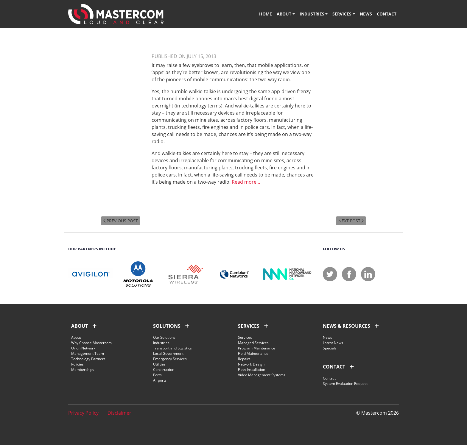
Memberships (82, 369)
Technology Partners (88, 358)
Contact (386, 14)
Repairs (244, 358)
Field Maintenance (253, 353)
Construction (163, 369)
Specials (330, 348)
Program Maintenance (256, 348)
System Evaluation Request (345, 383)
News (366, 14)
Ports (157, 374)
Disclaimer (119, 413)
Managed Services (253, 342)
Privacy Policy (83, 413)
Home (265, 14)
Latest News (333, 342)
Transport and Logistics (172, 348)
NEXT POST (351, 221)
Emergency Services (170, 358)
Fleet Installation (251, 369)
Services (341, 14)
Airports (159, 380)
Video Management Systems (261, 374)
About (284, 14)
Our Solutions (164, 337)
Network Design (251, 364)
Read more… (246, 182)
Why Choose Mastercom (91, 342)
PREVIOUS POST (120, 221)
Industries (312, 14)
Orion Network (83, 348)
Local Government (168, 353)
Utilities (159, 364)
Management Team (87, 353)
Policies (77, 364)
